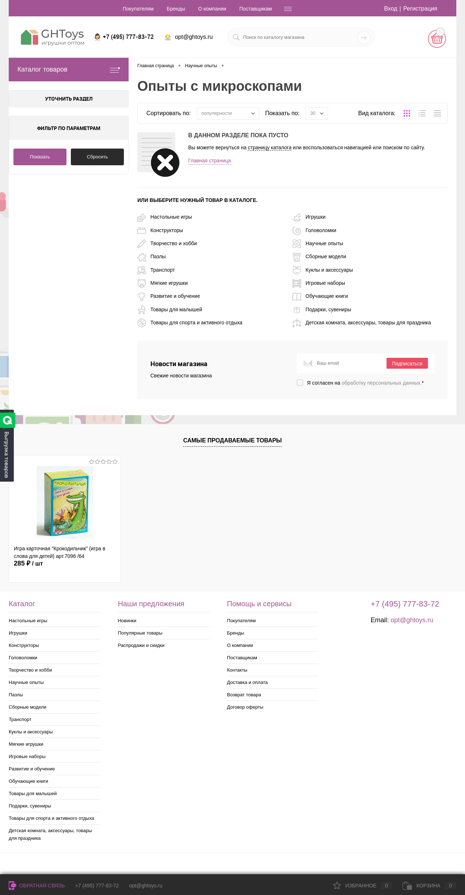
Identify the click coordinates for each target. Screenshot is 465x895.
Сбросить (97, 156)
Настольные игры (164, 217)
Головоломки (314, 230)
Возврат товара (244, 694)
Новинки (127, 620)
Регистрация (420, 8)
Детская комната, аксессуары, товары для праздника (361, 322)
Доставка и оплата (247, 682)
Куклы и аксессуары (322, 270)
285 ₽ (28, 563)
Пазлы (151, 256)
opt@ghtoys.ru (194, 37)
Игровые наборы (318, 283)
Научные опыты (317, 243)
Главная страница (209, 160)
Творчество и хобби (167, 243)
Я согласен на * (365, 383)
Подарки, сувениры (321, 309)
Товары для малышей (169, 309)
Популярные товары (140, 633)
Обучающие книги (320, 296)
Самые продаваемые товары (232, 440)
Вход (390, 8)
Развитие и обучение (168, 296)
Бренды (176, 9)
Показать (40, 156)
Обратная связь (37, 885)
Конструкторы (160, 230)
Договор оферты (245, 707)
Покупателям (138, 9)
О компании (212, 9)
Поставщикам (255, 9)
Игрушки (309, 217)
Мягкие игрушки (162, 283)
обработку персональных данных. (382, 383)
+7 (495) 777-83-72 (97, 885)
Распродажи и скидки (141, 645)
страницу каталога (269, 147)
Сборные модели (319, 256)
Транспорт (156, 270)
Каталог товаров (68, 69)
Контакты (237, 670)
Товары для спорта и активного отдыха (189, 322)
